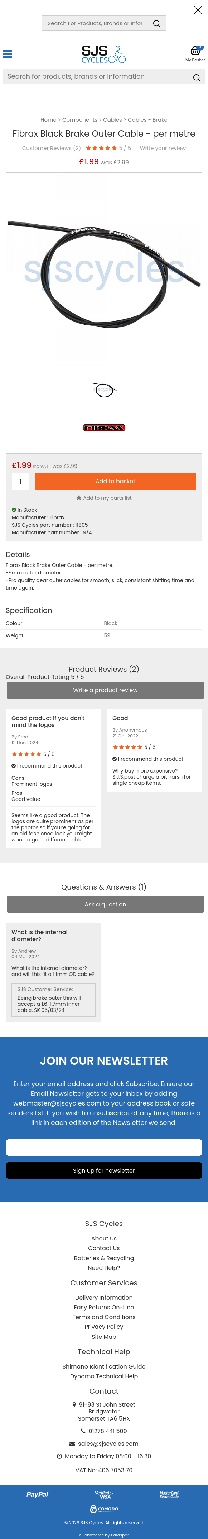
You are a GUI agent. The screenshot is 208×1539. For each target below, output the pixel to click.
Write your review (163, 148)
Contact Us (104, 1248)
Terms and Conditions (104, 1317)
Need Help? (104, 1268)
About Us (104, 1238)
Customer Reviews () (51, 148)
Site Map (104, 1337)
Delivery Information (103, 1298)
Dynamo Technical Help (104, 1376)
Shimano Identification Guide (104, 1366)
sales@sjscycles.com (108, 1444)
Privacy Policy (103, 1327)
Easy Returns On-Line (104, 1307)
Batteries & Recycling (104, 1258)
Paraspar (120, 1535)
